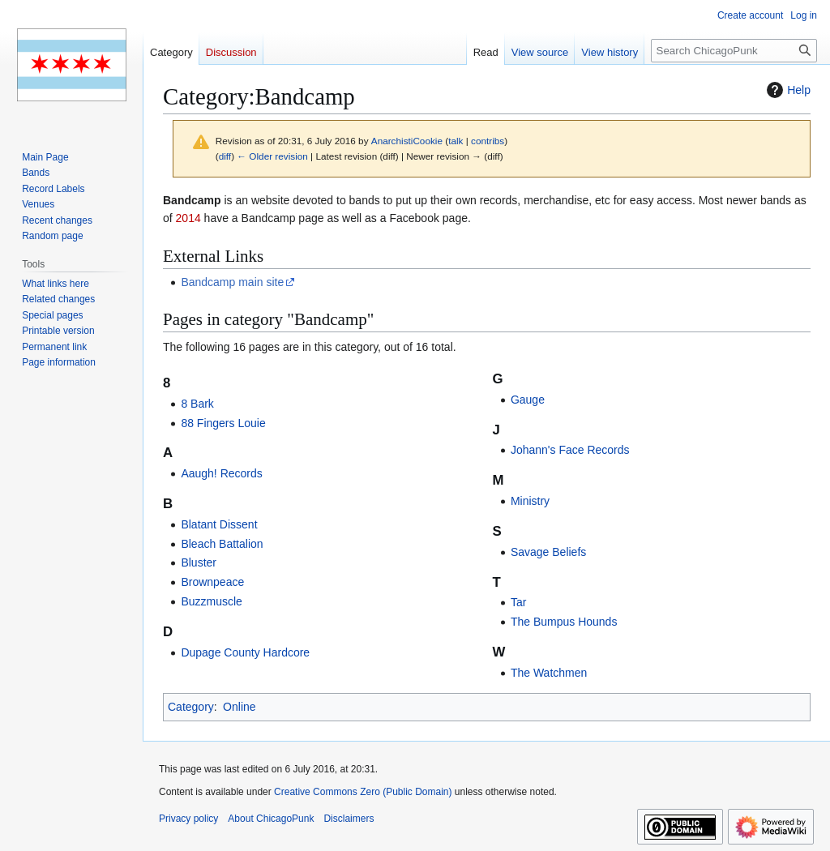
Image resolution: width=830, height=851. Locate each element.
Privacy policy (188, 818)
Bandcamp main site (232, 282)
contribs (487, 140)
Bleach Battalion (222, 543)
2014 (188, 218)
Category (191, 706)
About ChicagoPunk (271, 818)
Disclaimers (348, 818)
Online (239, 706)
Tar (518, 602)
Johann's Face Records (570, 449)
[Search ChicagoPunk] (734, 50)
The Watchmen (549, 672)
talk (455, 140)
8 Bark (197, 403)
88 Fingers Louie (223, 423)
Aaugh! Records (221, 473)
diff (225, 156)
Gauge (528, 399)
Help (787, 90)
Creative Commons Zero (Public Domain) (362, 792)
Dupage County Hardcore (245, 652)
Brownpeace (212, 581)
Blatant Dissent (219, 524)
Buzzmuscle (211, 601)
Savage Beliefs (548, 551)
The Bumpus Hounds (564, 621)
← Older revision (272, 156)
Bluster (198, 562)
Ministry (530, 500)
